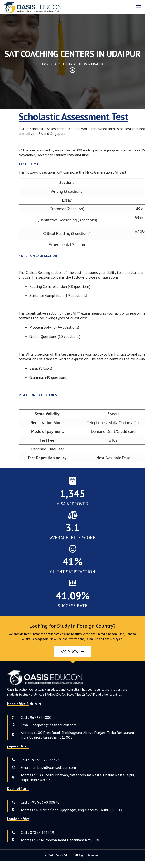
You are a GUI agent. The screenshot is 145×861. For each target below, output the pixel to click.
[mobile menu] (139, 7)
